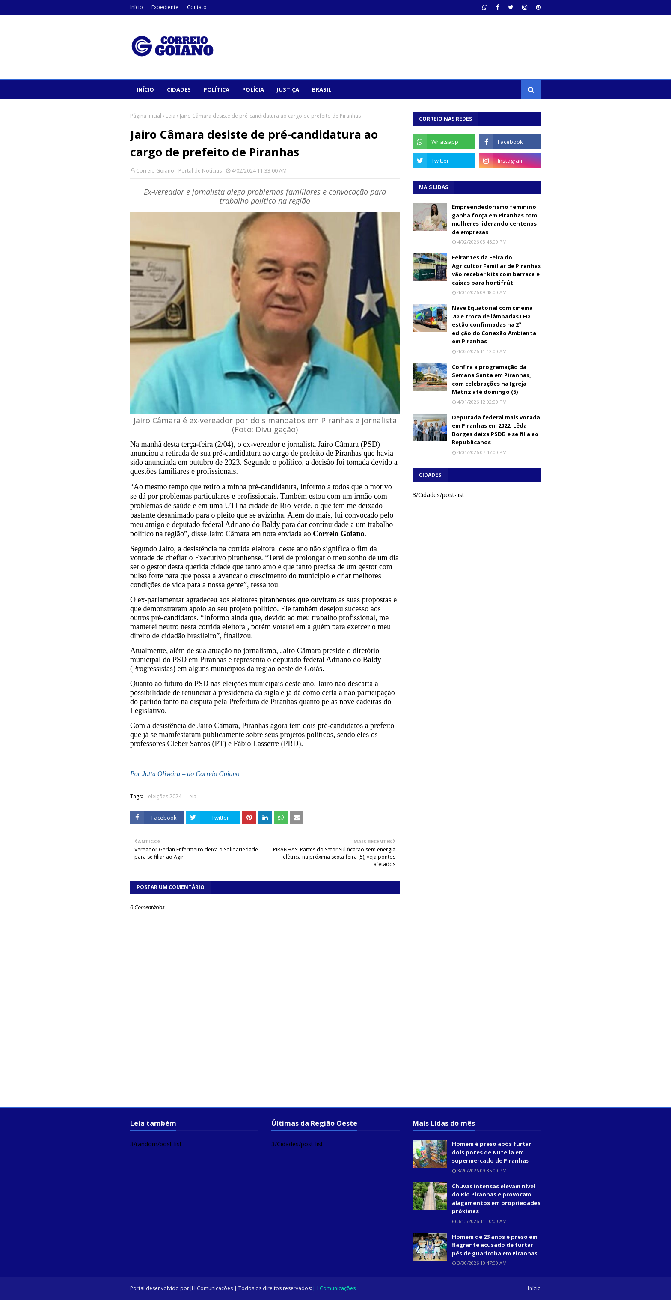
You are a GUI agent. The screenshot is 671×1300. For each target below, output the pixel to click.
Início (136, 7)
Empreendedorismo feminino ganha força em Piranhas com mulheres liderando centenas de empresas (494, 219)
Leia (170, 115)
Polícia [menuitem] (253, 89)
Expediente (164, 7)
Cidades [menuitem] (179, 89)
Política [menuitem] (216, 89)
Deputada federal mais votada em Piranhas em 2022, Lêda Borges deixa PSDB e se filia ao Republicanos (496, 430)
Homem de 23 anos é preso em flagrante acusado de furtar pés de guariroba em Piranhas (494, 1245)
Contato (197, 7)
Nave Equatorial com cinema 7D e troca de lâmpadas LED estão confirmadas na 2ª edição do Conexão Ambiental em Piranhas (495, 324)
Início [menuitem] (145, 89)
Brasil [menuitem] (321, 89)
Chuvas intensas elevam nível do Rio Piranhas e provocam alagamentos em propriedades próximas (496, 1198)
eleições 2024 (164, 796)
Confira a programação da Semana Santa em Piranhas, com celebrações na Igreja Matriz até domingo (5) (491, 379)
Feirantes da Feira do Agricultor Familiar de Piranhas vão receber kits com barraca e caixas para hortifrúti (496, 269)
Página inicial (145, 115)
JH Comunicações (211, 1288)
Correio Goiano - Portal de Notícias (179, 170)
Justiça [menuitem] (288, 89)
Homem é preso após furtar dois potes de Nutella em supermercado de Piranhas (491, 1152)
